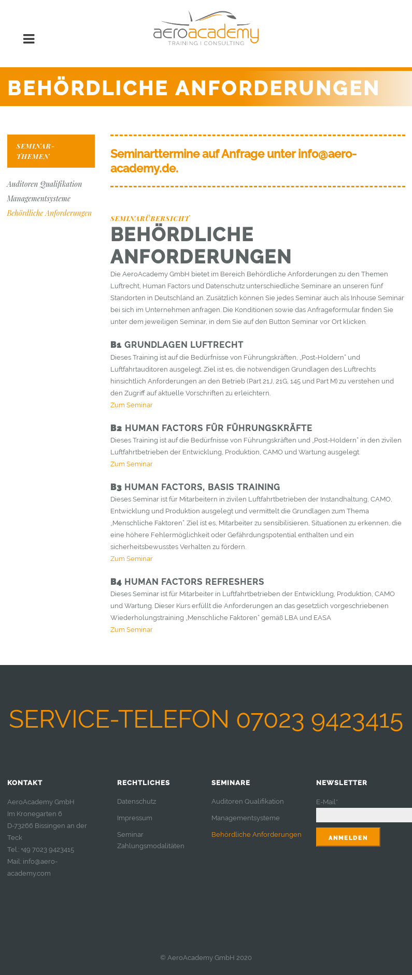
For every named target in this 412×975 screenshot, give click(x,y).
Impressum (134, 818)
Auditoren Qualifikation (44, 184)
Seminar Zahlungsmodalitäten (150, 840)
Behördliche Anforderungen (49, 213)
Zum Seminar (131, 405)
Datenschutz (136, 801)
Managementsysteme (38, 198)
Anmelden (348, 838)
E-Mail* (327, 802)
